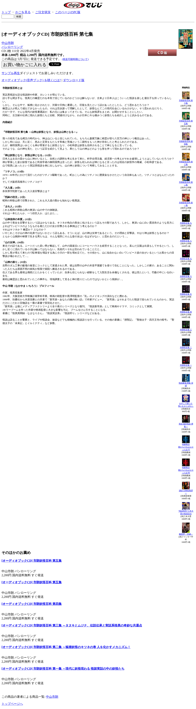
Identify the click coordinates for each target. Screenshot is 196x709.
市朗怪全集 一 (186, 365)
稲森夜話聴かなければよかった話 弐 (186, 447)
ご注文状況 (43, 12)
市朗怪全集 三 (186, 330)
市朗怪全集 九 (186, 223)
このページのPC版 (67, 12)
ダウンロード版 (73, 80)
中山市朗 (8, 43)
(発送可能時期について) (75, 59)
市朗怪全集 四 (186, 312)
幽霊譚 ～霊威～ (186, 534)
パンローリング (12, 47)
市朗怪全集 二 (186, 347)
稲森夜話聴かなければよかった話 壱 (186, 470)
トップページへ (12, 703)
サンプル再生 (11, 73)
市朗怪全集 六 (186, 276)
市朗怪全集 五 (186, 294)
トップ (6, 12)
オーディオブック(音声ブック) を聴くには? (31, 80)
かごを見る (23, 12)
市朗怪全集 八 (186, 241)
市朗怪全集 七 (186, 259)
